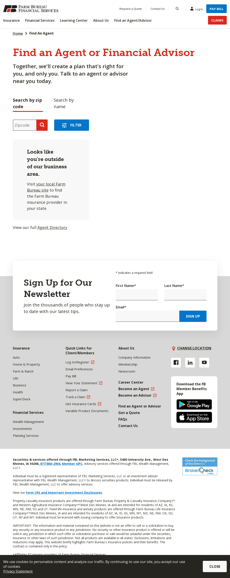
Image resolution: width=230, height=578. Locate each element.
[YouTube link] (204, 363)
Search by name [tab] (64, 103)
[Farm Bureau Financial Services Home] (31, 8)
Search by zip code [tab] (27, 103)
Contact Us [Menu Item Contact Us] (158, 9)
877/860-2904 (49, 464)
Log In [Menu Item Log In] (197, 9)
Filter (75, 125)
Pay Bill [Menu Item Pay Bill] (216, 9)
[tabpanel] (92, 173)
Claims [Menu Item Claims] (217, 20)
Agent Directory (52, 227)
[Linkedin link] (190, 363)
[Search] (177, 8)
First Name (126, 285)
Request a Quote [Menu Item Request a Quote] (130, 9)
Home (18, 33)
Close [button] (214, 566)
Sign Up (193, 316)
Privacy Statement (18, 571)
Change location (194, 348)
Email (121, 307)
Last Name (174, 285)
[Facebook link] (176, 363)
